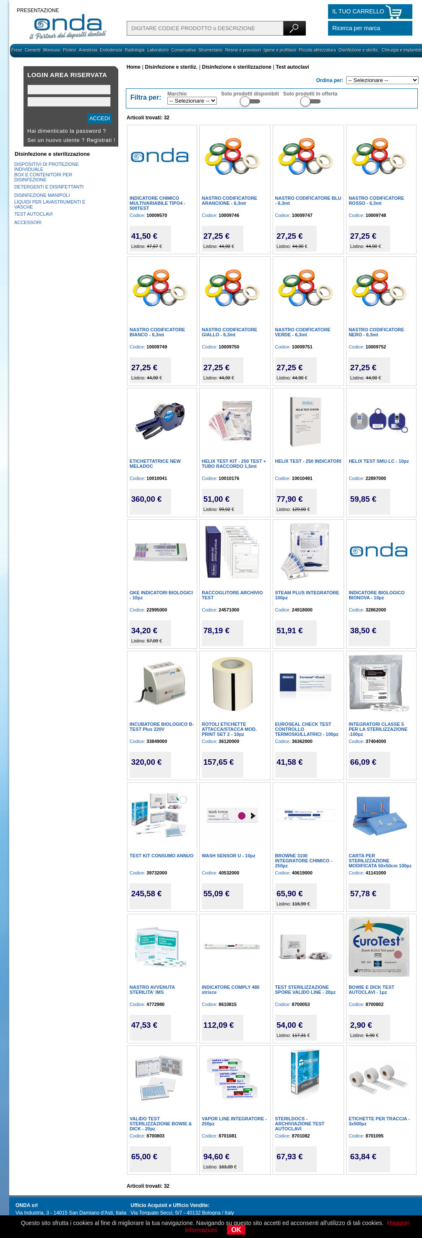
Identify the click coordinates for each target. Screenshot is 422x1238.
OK (236, 1229)
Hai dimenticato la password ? (66, 131)
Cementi (32, 50)
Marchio (177, 94)
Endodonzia (111, 50)
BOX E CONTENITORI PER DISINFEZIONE (43, 177)
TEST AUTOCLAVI (33, 214)
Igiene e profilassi (279, 50)
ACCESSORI (28, 222)
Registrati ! (101, 140)
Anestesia (88, 50)
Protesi (69, 50)
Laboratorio (158, 50)
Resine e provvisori (243, 50)
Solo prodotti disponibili (250, 94)
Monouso (51, 50)
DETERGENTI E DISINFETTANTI (48, 186)
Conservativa (183, 50)
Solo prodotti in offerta (310, 94)
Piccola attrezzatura (317, 50)
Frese (16, 50)
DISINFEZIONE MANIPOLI (42, 195)
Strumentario (210, 50)
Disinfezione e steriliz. (359, 50)
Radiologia (135, 50)
